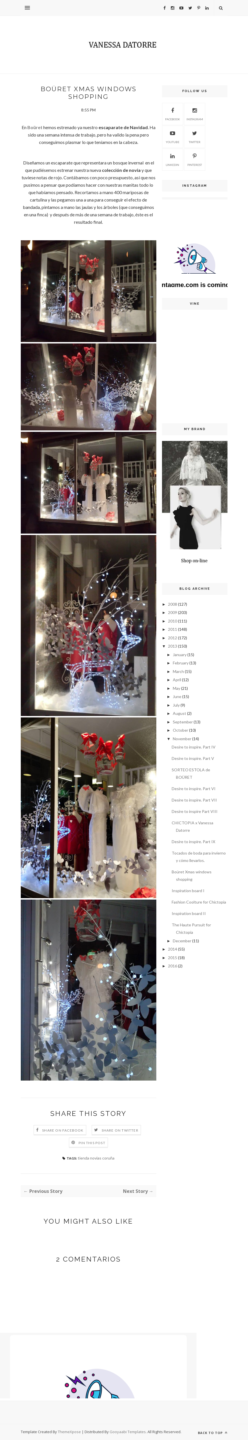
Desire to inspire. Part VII (194, 800)
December (182, 940)
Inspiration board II (189, 913)
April (177, 679)
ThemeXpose (70, 1431)
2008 (172, 604)
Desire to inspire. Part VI (194, 788)
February (180, 662)
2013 (172, 646)
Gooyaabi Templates (128, 1431)
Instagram (194, 113)
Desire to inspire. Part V (193, 758)
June (177, 696)
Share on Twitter (120, 1130)
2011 (172, 629)
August (179, 713)
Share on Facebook (62, 1130)
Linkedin (172, 159)
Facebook (172, 113)
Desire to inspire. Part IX (193, 841)
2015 (172, 957)
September (183, 721)
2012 (172, 637)
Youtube (172, 136)
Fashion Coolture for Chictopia (199, 902)
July (176, 705)
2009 (172, 612)
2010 (172, 621)
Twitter (194, 136)
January (179, 654)
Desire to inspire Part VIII (195, 811)
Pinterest (194, 159)
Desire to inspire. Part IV (194, 747)
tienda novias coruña (96, 1158)
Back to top (212, 1433)
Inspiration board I (188, 890)
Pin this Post (92, 1143)
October (180, 730)
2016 (172, 965)
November (182, 738)
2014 (172, 949)
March (178, 671)
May (176, 688)
